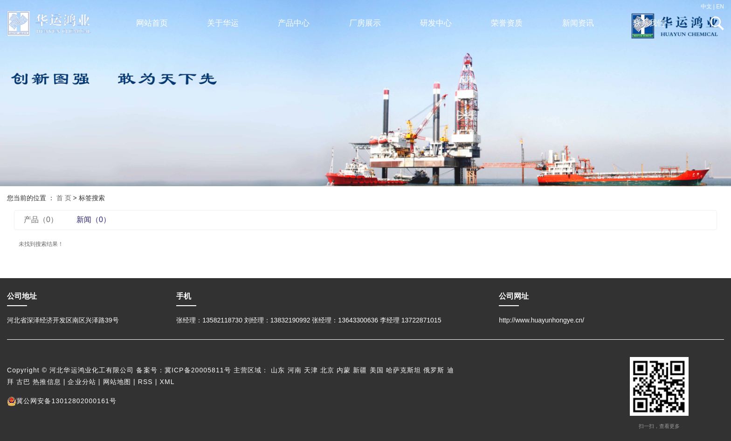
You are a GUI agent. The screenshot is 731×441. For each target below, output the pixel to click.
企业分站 (82, 381)
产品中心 (294, 23)
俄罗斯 (433, 370)
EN (720, 6)
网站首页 (152, 23)
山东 (278, 370)
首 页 (63, 198)
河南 (295, 370)
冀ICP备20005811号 (198, 370)
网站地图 (117, 381)
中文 (706, 6)
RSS (145, 381)
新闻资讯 (578, 23)
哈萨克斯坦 (403, 370)
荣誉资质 (507, 23)
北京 (327, 370)
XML (167, 381)
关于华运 (223, 23)
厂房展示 (365, 23)
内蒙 (344, 370)
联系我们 (649, 23)
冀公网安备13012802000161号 (62, 401)
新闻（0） (93, 220)
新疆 (360, 370)
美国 (377, 370)
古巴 (23, 381)
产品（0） (41, 220)
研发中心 (436, 23)
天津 (311, 370)
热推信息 (47, 381)
